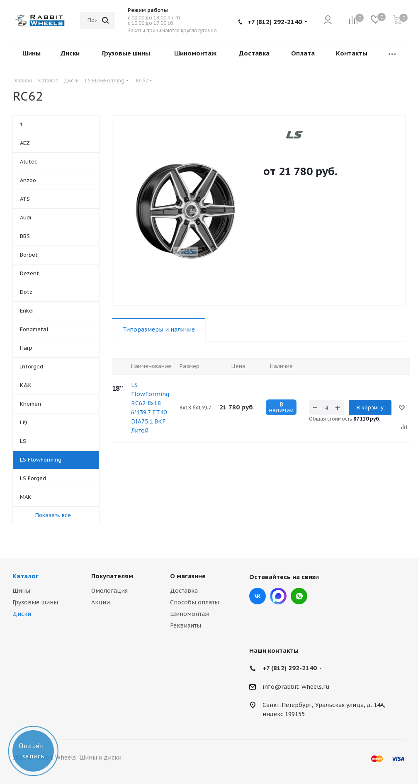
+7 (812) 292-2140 (275, 22)
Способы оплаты (194, 602)
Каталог (25, 576)
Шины (21, 590)
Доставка (184, 590)
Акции (100, 602)
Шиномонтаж (189, 614)
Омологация (109, 590)
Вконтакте (257, 596)
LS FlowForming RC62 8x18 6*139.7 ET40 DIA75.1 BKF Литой (150, 407)
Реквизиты (185, 625)
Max (278, 596)
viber (299, 596)
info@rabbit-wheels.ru (296, 686)
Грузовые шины (35, 602)
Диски (21, 614)
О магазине (188, 576)
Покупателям (112, 576)
